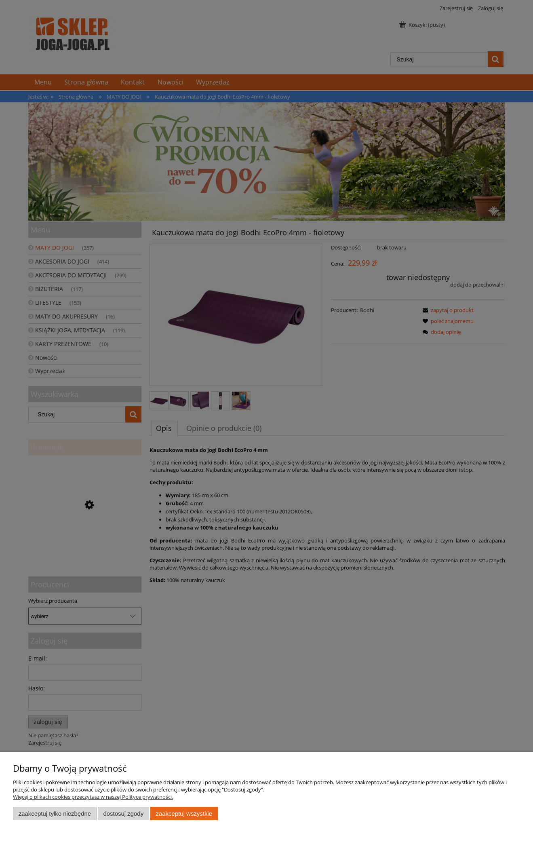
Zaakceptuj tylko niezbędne (55, 813)
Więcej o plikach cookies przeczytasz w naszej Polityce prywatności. (93, 796)
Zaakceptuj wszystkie (184, 813)
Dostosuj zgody (123, 813)
